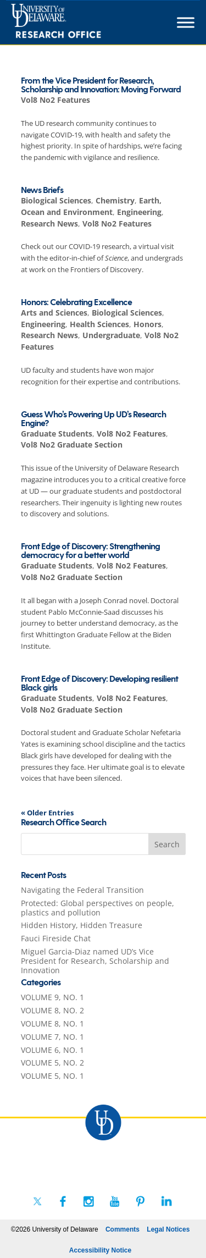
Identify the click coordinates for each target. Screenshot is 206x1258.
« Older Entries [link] (47, 813)
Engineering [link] (139, 212)
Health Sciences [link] (99, 324)
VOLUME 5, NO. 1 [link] (52, 1076)
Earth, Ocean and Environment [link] (91, 206)
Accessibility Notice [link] (100, 1250)
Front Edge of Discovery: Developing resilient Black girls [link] (99, 684)
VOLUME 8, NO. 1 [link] (52, 1023)
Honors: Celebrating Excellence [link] (76, 302)
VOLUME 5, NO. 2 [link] (52, 1062)
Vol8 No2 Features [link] (55, 100)
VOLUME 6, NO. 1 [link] (52, 1050)
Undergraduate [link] (111, 335)
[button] (167, 844)
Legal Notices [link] (168, 1229)
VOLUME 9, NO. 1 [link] (52, 997)
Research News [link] (49, 223)
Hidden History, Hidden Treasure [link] (81, 925)
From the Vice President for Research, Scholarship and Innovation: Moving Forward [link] (101, 85)
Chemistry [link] (115, 200)
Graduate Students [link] (56, 433)
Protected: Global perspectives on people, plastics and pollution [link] (97, 908)
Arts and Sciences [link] (54, 312)
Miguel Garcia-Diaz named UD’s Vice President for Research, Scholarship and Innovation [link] (95, 960)
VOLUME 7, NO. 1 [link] (52, 1036)
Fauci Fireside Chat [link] (56, 938)
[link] (76, 23)
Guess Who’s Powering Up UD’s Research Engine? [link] (93, 419)
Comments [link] (122, 1229)
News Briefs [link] (42, 190)
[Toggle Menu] (185, 22)
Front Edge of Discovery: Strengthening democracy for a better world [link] (90, 551)
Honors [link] (147, 324)
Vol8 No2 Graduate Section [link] (72, 444)
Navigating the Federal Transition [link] (82, 890)
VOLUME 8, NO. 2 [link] (52, 1010)
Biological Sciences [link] (56, 200)
